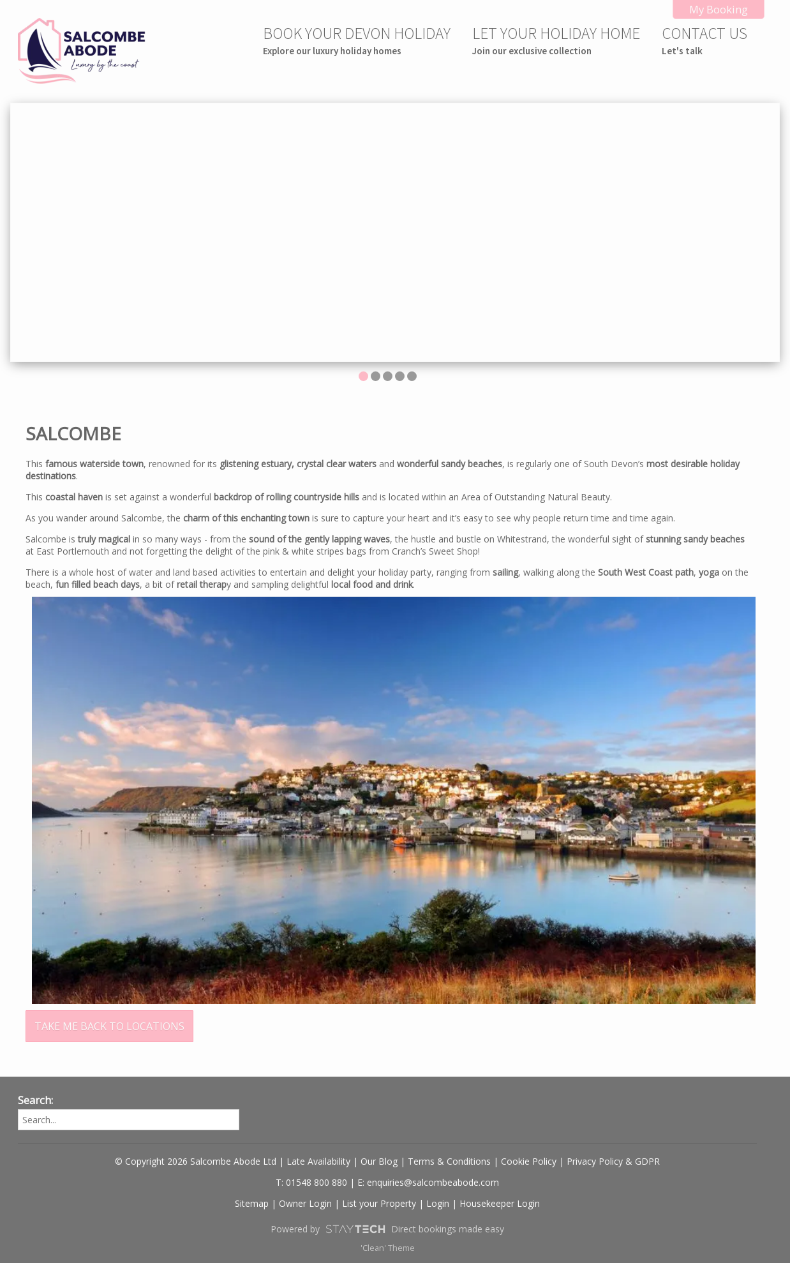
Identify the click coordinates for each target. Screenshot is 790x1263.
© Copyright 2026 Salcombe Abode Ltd (195, 1161)
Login (437, 1203)
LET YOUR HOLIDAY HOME (556, 40)
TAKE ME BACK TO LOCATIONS (109, 1026)
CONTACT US (704, 40)
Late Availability (318, 1161)
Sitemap (252, 1203)
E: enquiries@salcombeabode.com (428, 1182)
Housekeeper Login (499, 1203)
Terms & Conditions (449, 1161)
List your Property (379, 1203)
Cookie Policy (528, 1161)
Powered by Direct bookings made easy (387, 1229)
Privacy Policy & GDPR (613, 1161)
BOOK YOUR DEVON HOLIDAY (357, 40)
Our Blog (379, 1161)
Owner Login (305, 1203)
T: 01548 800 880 (311, 1182)
